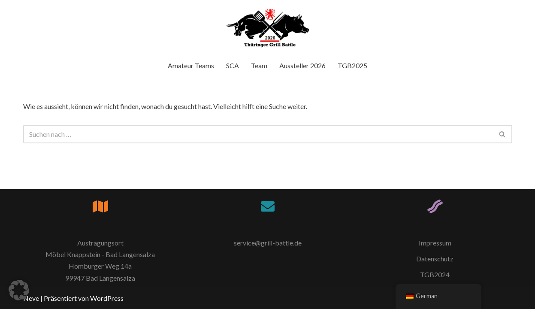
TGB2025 (352, 65)
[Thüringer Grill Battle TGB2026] (268, 28)
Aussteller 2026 (302, 65)
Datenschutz (434, 258)
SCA (232, 65)
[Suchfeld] (258, 134)
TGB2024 (435, 274)
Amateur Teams (191, 65)
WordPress (107, 298)
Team (259, 65)
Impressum (435, 243)
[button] (19, 290)
